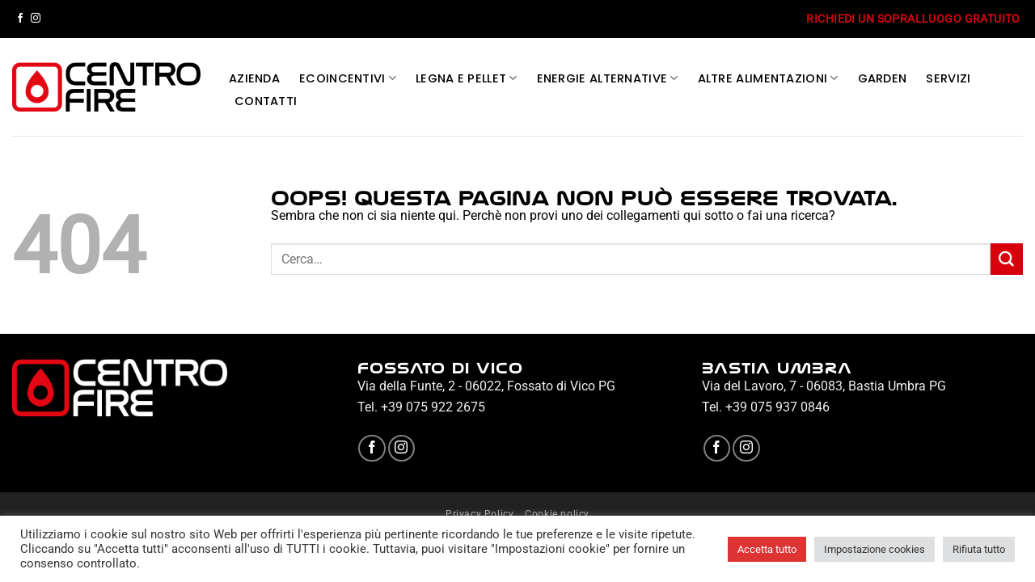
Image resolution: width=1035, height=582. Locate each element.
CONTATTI (265, 101)
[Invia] (1007, 259)
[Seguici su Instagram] (35, 18)
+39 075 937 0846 (777, 407)
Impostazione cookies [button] (874, 549)
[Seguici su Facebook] (20, 18)
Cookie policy (557, 514)
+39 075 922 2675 (433, 407)
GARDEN (882, 78)
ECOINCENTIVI (347, 78)
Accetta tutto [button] (766, 549)
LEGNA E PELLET (467, 78)
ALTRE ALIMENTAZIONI (768, 78)
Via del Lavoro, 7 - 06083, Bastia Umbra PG (824, 386)
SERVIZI (948, 78)
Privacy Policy (480, 514)
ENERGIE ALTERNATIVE (607, 78)
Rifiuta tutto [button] (979, 549)
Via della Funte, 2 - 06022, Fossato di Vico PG (486, 386)
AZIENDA (254, 78)
